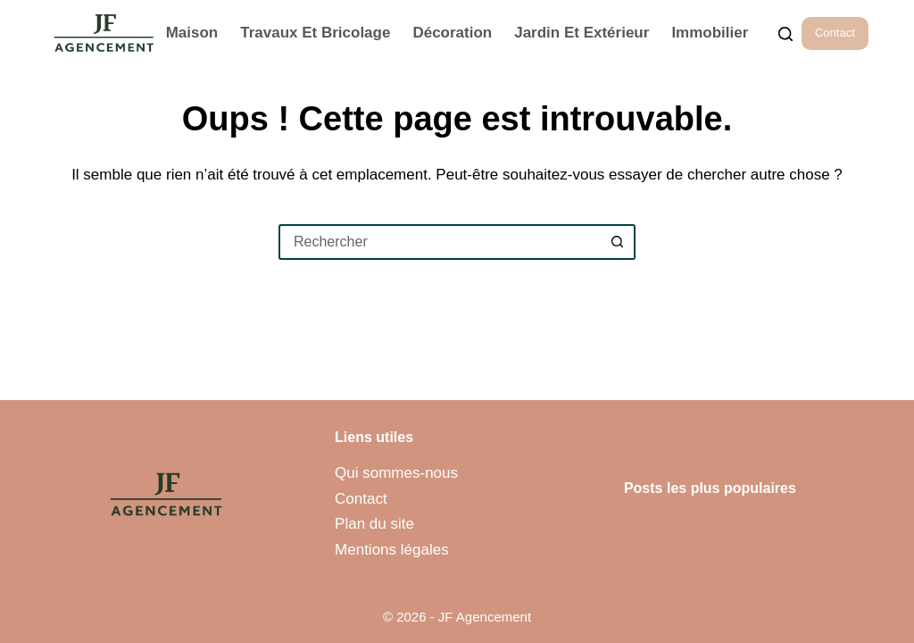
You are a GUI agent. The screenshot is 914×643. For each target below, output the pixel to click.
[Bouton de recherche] (618, 242)
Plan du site (374, 523)
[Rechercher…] (439, 242)
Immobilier (709, 32)
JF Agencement (484, 616)
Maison (192, 32)
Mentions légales (392, 549)
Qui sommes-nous (396, 472)
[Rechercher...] (785, 34)
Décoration (452, 32)
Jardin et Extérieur (581, 32)
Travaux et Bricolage (315, 32)
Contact (835, 32)
